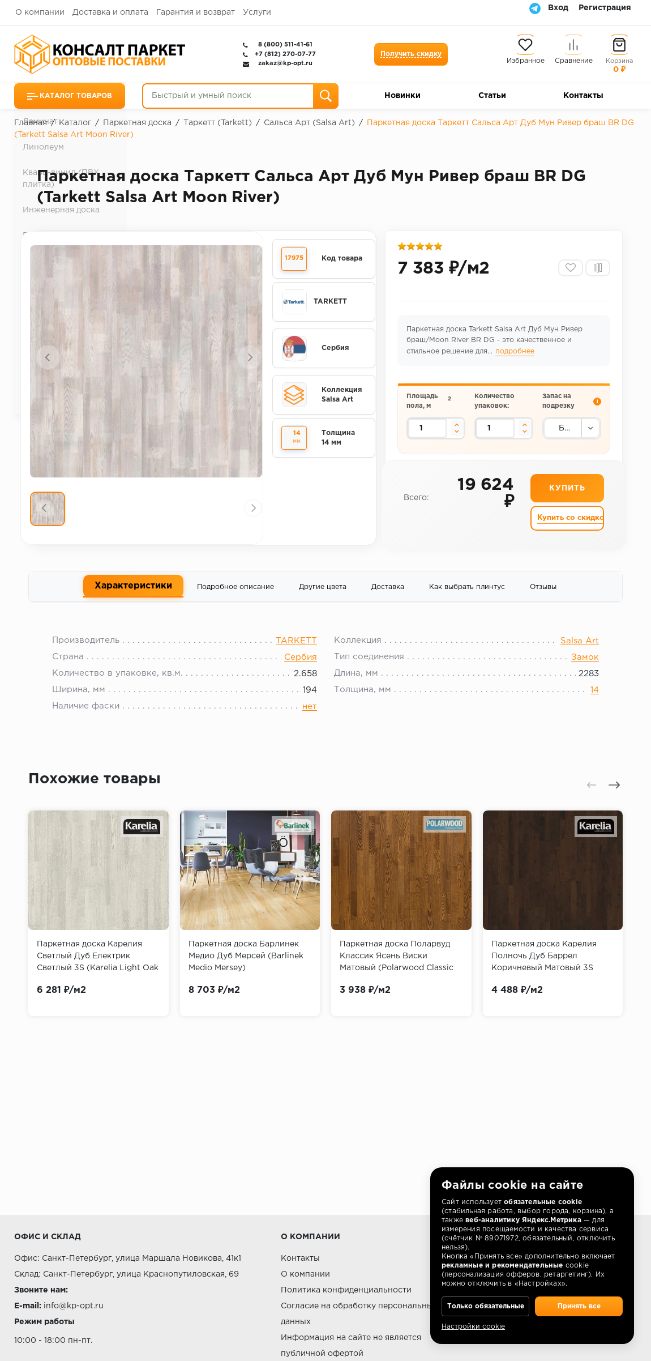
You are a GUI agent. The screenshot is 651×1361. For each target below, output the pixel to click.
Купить (567, 498)
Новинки (402, 95)
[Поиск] (326, 96)
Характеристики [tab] (133, 592)
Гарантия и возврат (195, 12)
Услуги (257, 12)
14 (587, 701)
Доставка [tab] (387, 593)
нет (309, 717)
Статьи (492, 95)
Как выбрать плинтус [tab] (467, 593)
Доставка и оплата (110, 12)
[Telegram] (535, 8)
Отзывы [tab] (543, 593)
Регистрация (605, 8)
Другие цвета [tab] (322, 593)
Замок (578, 668)
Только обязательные (485, 1298)
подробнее (516, 355)
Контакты (583, 95)
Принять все (579, 1298)
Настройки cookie (473, 1327)
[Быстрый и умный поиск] (240, 96)
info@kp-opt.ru (74, 1306)
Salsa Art (572, 651)
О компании (40, 12)
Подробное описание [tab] (235, 593)
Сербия (300, 668)
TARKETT (296, 651)
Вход (558, 8)
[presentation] (48, 358)
